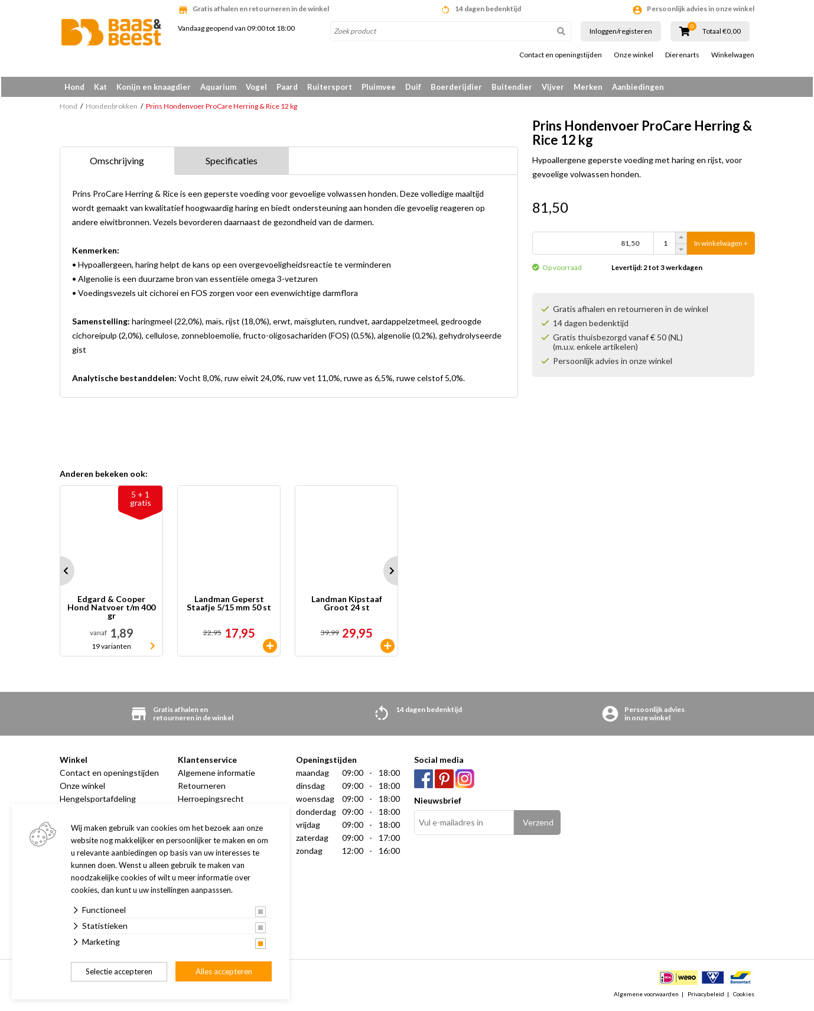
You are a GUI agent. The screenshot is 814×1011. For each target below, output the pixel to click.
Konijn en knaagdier (153, 87)
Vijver (553, 87)
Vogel (256, 87)
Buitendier (511, 87)
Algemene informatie (216, 775)
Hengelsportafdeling (98, 801)
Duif (413, 87)
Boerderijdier (456, 87)
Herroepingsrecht (211, 801)
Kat (100, 87)
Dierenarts (682, 54)
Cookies (743, 995)
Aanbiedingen (638, 87)
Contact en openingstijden (560, 54)
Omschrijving (117, 162)
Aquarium (218, 87)
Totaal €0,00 (721, 31)
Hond (74, 87)
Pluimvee (379, 87)
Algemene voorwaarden (646, 995)
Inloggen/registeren (621, 31)
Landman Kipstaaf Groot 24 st (346, 606)
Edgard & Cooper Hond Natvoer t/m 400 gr (111, 609)
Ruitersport (329, 87)
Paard (287, 87)
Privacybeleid (706, 995)
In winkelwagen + (721, 245)
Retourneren (202, 788)
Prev (59, 573)
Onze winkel (633, 54)
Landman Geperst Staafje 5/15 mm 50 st (229, 606)
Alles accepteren (224, 971)
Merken (588, 87)
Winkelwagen (732, 54)
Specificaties (232, 162)
